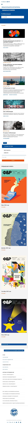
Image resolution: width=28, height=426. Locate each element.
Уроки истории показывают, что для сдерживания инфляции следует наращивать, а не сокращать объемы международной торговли (13, 135)
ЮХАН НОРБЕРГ (5, 47)
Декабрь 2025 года (6, 39)
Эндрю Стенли (5, 116)
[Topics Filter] (12, 17)
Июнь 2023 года (6, 109)
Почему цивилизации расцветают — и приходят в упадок (13, 41)
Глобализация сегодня (9, 88)
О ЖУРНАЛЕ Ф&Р (5, 357)
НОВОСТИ (6, 153)
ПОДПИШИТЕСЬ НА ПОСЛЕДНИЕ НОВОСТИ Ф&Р (14, 350)
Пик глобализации (8, 111)
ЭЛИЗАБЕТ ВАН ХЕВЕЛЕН (13, 94)
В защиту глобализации (9, 133)
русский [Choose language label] (3, 25)
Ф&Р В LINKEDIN (5, 369)
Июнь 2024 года (6, 86)
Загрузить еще (6, 344)
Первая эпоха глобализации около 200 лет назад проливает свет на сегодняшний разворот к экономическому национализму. (13, 68)
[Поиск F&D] (13, 157)
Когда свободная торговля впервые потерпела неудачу (12, 65)
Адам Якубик (5, 94)
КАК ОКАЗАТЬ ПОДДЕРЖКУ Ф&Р (8, 359)
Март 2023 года (6, 131)
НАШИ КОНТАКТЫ (5, 362)
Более (5, 143)
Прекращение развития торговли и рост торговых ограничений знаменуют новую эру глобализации (13, 114)
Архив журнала (7, 150)
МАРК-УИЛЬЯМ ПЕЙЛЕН (7, 71)
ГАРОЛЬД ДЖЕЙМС (6, 138)
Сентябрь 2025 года (7, 62)
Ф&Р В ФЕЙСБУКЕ (5, 367)
